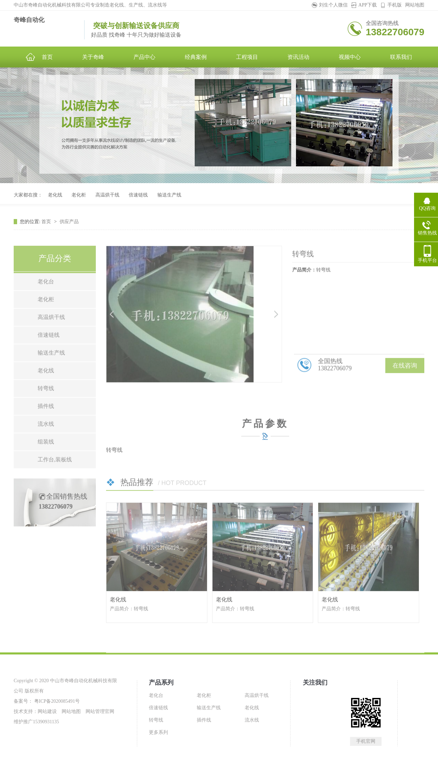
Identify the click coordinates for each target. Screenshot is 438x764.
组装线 (46, 460)
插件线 (46, 424)
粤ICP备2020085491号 (56, 701)
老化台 (46, 300)
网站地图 (414, 5)
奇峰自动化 (29, 19)
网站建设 (47, 711)
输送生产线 (169, 195)
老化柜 (79, 195)
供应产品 (69, 230)
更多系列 (158, 732)
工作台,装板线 (55, 478)
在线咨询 (404, 383)
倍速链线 (138, 195)
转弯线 (46, 406)
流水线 (46, 442)
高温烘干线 (107, 195)
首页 (46, 230)
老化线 (55, 195)
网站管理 (95, 711)
